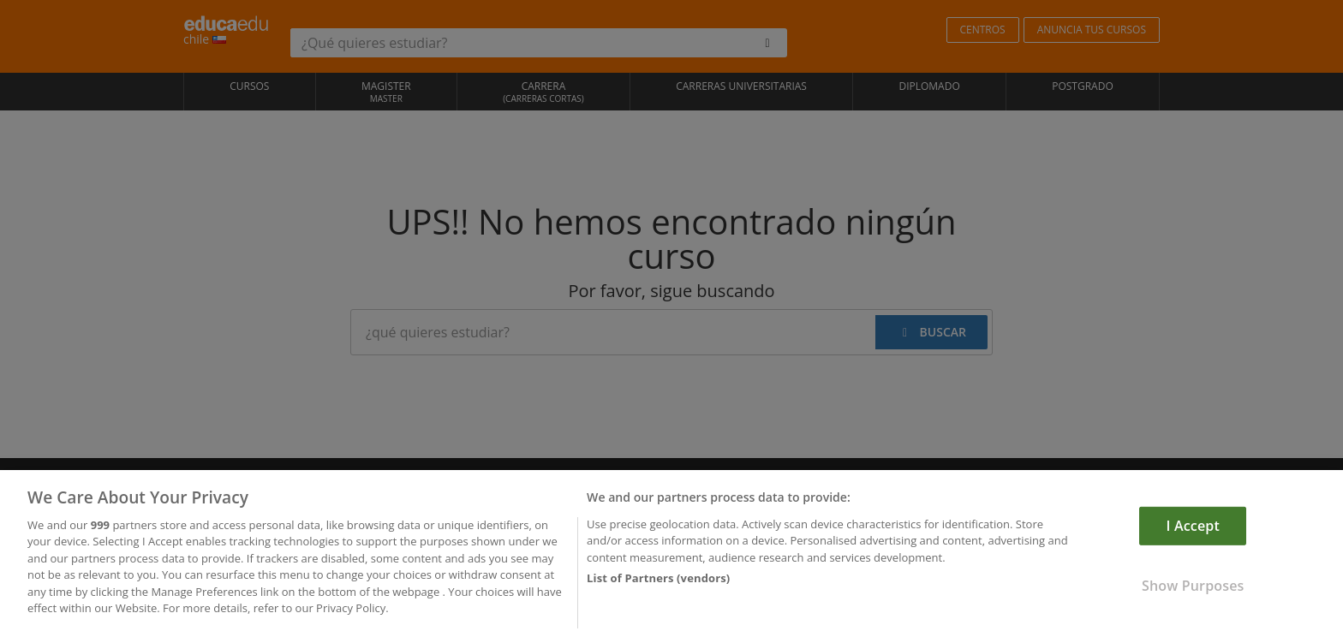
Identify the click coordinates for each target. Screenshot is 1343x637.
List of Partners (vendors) (658, 583)
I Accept (1193, 530)
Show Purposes (1193, 590)
